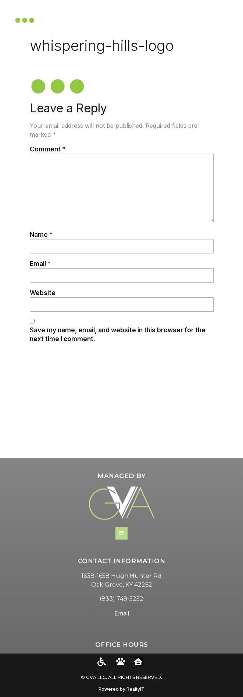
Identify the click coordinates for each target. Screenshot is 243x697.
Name (41, 234)
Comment (47, 149)
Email (40, 263)
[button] (228, 17)
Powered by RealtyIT (121, 689)
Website (43, 293)
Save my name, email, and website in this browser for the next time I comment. (118, 334)
